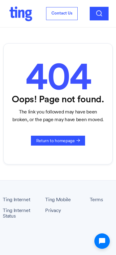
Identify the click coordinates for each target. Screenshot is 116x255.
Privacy (53, 210)
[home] (20, 13)
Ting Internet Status (16, 213)
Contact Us (61, 13)
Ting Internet (16, 199)
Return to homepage (58, 140)
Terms (96, 199)
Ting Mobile (58, 199)
